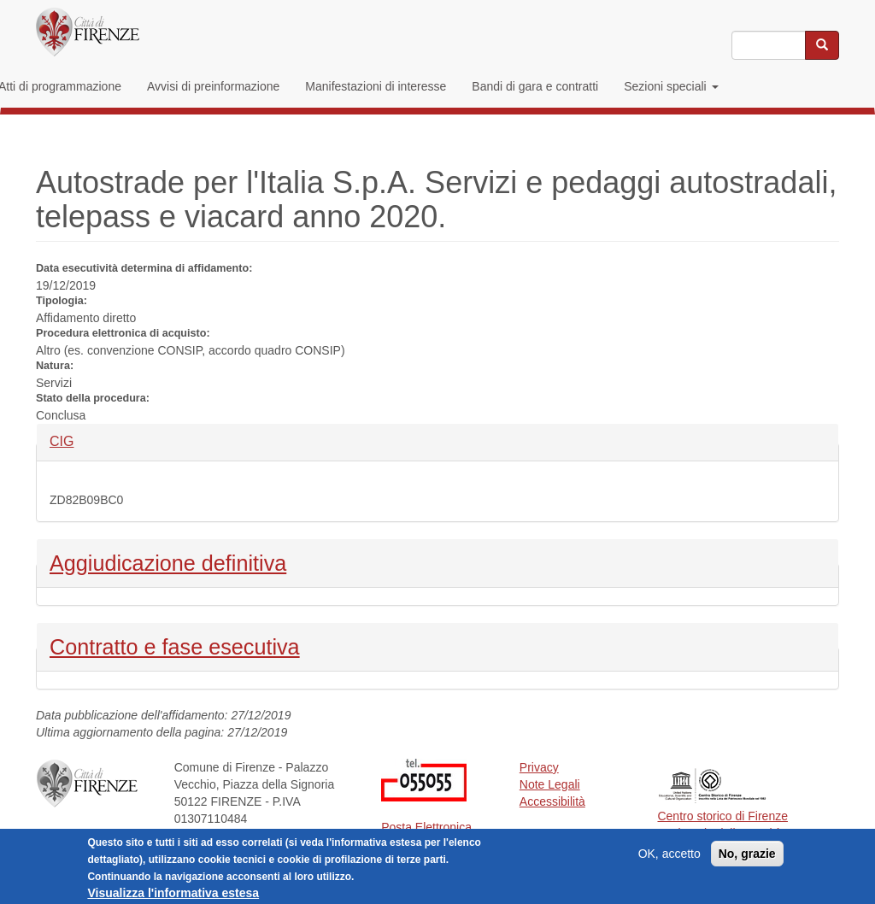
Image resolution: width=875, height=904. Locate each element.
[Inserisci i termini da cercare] (768, 45)
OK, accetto (669, 858)
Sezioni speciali (671, 86)
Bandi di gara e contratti (535, 86)
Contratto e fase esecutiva (175, 645)
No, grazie (747, 858)
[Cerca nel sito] (822, 45)
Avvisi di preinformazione (213, 86)
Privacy (539, 767)
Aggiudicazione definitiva (168, 561)
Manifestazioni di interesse (375, 86)
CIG (78, 440)
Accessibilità (552, 801)
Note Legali (550, 784)
